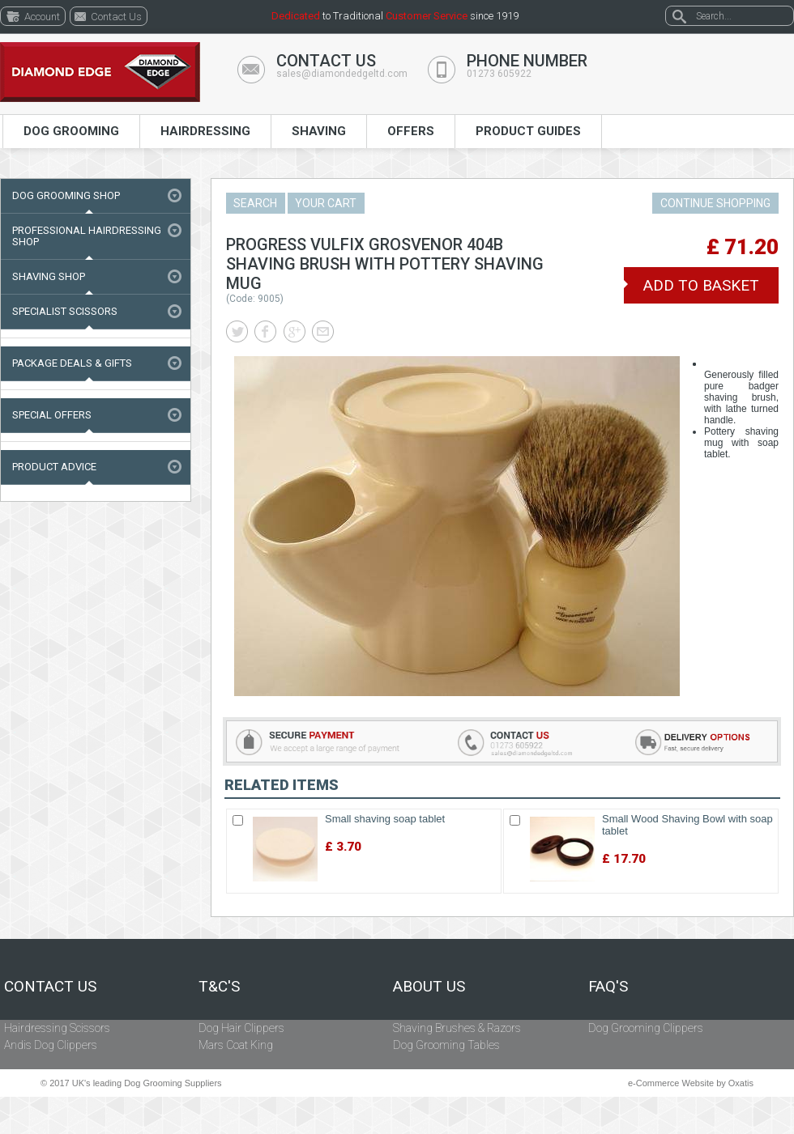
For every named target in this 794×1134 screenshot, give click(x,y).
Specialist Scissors (64, 311)
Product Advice (54, 467)
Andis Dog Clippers (50, 1044)
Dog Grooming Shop (66, 195)
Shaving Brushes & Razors (457, 1027)
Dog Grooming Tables (446, 1044)
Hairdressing (205, 131)
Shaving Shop (48, 276)
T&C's (219, 987)
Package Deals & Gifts (72, 363)
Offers (410, 131)
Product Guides (528, 131)
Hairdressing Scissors (57, 1027)
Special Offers (52, 415)
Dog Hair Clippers (241, 1027)
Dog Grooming (71, 131)
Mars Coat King (235, 1044)
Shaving (319, 131)
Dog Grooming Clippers (645, 1027)
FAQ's (608, 987)
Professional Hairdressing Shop (86, 236)
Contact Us (50, 987)
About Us (429, 987)
